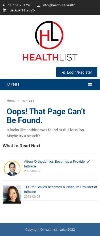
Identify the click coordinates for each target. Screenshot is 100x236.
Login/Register (77, 72)
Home (11, 100)
